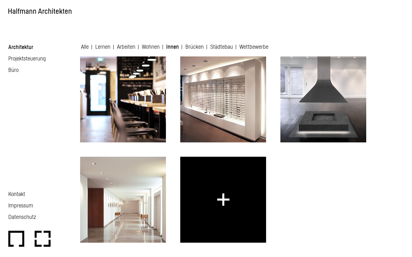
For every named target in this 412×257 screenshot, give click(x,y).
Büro (13, 69)
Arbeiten (126, 46)
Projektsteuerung (27, 58)
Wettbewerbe (253, 46)
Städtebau (221, 46)
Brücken (194, 46)
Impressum (20, 205)
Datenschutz (22, 216)
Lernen (102, 46)
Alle (85, 46)
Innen (172, 46)
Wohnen (151, 46)
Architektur (20, 46)
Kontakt (16, 193)
